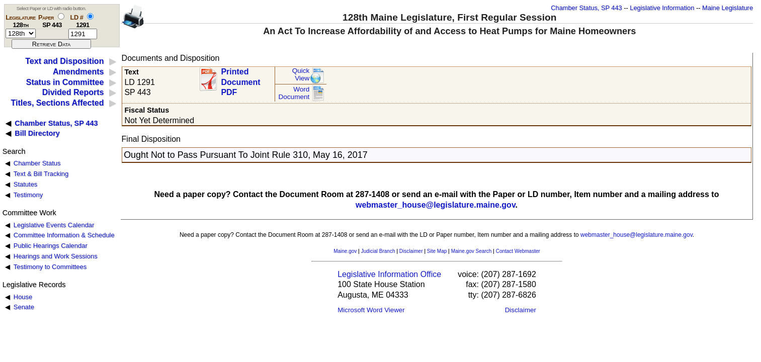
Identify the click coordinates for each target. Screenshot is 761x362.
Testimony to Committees (50, 266)
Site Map (437, 251)
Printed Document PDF (240, 79)
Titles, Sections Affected (57, 103)
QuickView (301, 74)
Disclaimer (411, 251)
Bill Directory (37, 133)
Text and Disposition (64, 61)
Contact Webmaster (518, 251)
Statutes (26, 184)
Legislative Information (662, 8)
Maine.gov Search (471, 251)
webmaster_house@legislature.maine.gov (436, 205)
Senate (24, 307)
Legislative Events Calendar (54, 225)
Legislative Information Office (389, 274)
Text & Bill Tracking (41, 173)
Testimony (28, 195)
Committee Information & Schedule (64, 235)
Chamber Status (37, 163)
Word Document (293, 93)
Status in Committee (65, 82)
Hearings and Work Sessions (56, 256)
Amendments (78, 71)
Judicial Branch (378, 251)
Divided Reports (73, 92)
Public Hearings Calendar (51, 245)
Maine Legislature (727, 8)
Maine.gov (345, 251)
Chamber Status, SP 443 (586, 8)
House (23, 297)
